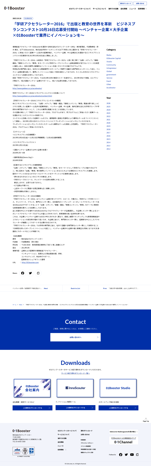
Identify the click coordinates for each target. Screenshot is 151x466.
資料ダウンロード (125, 3)
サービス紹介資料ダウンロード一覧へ (75, 373)
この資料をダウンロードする (32, 408)
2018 (108, 129)
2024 (108, 109)
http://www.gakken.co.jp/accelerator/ (27, 88)
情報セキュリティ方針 (87, 452)
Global (109, 71)
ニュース (60, 446)
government (111, 74)
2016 (108, 136)
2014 (108, 142)
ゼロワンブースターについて (67, 431)
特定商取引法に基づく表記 (88, 449)
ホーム (14, 304)
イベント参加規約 (86, 446)
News (20, 304)
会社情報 (61, 442)
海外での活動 (62, 438)
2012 (108, 149)
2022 (108, 116)
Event (109, 81)
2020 (108, 123)
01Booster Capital (114, 58)
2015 (108, 139)
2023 (108, 113)
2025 (108, 106)
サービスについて (63, 434)
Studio (109, 61)
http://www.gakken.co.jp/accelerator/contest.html (32, 96)
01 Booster (14, 8)
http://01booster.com (30, 262)
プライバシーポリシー (87, 443)
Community (111, 64)
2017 (108, 132)
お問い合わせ (140, 3)
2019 (108, 126)
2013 (108, 145)
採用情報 (61, 450)
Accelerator (28, 18)
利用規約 (83, 440)
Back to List (75, 288)
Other (109, 84)
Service (109, 78)
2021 (108, 119)
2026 (108, 103)
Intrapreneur (111, 68)
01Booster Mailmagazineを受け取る (124, 432)
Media (109, 55)
